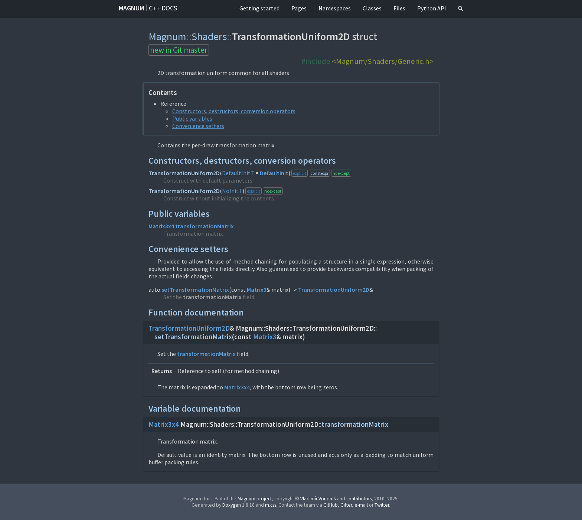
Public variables (192, 118)
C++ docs (163, 8)
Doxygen (231, 505)
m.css (270, 505)
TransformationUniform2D (184, 173)
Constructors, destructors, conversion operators (233, 111)
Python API (431, 8)
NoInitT (232, 190)
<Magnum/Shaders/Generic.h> (383, 61)
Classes (372, 8)
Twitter (382, 505)
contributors (359, 499)
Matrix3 (257, 289)
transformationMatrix (204, 226)
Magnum (131, 8)
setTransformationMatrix (195, 289)
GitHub (330, 505)
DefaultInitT (238, 173)
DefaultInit (274, 173)
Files (399, 8)
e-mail (361, 505)
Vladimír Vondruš (318, 499)
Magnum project (255, 499)
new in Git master (178, 50)
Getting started (259, 8)
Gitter (346, 505)
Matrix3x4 (161, 226)
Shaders (209, 36)
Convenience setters (198, 126)
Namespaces (334, 8)
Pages (299, 8)
